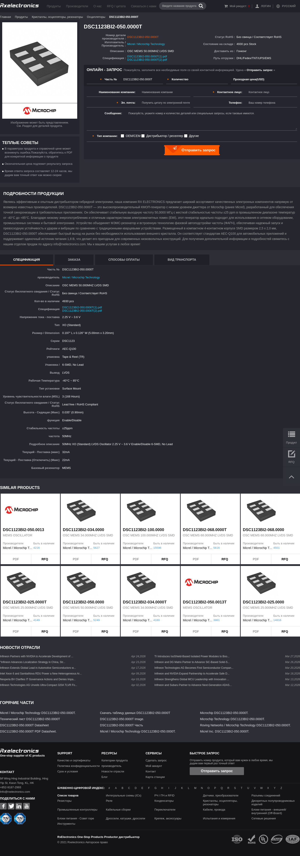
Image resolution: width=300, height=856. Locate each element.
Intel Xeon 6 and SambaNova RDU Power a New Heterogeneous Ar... (41, 673)
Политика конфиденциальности (78, 766)
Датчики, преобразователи (220, 795)
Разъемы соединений (265, 795)
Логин (266, 6)
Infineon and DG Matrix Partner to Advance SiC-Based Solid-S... (192, 662)
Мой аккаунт (154, 766)
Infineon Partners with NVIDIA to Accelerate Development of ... (36, 656)
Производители (77, 6)
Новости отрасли (112, 771)
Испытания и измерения (219, 818)
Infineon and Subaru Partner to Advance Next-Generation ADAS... (193, 685)
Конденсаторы (164, 800)
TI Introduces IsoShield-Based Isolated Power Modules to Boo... (191, 656)
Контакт (151, 771)
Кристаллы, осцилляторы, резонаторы (57, 17)
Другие (194, 136)
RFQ (44, 559)
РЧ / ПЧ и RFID (164, 795)
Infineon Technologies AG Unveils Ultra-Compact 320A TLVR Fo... (38, 685)
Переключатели (164, 809)
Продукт (291, 442)
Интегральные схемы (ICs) (123, 795)
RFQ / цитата (116, 6)
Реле (109, 800)
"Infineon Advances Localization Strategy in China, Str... (32, 662)
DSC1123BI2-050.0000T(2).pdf (147, 59)
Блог (104, 777)
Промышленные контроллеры (77, 809)
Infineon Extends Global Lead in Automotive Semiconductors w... (38, 667)
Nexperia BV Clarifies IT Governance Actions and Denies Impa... (38, 679)
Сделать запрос (156, 760)
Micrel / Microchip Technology (146, 44)
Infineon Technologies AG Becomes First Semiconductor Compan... (193, 667)
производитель (111, 766)
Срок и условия (67, 771)
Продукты (54, 6)
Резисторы (64, 800)
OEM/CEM (133, 136)
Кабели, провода (214, 809)
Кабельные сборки (118, 809)
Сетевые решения (263, 818)
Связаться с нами (143, 6)
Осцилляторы (96, 17)
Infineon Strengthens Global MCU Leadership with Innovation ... (191, 679)
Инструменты (66, 823)
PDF (16, 559)
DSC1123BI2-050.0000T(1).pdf (147, 56)
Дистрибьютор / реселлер (164, 136)
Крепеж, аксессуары (167, 818)
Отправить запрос (217, 771)
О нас (97, 6)
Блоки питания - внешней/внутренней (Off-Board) (268, 811)
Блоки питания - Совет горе (75, 818)
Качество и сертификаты (73, 760)
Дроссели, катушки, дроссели (125, 818)
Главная (5, 17)
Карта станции (155, 777)
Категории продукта (114, 760)
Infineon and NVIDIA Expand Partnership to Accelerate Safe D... (191, 673)
